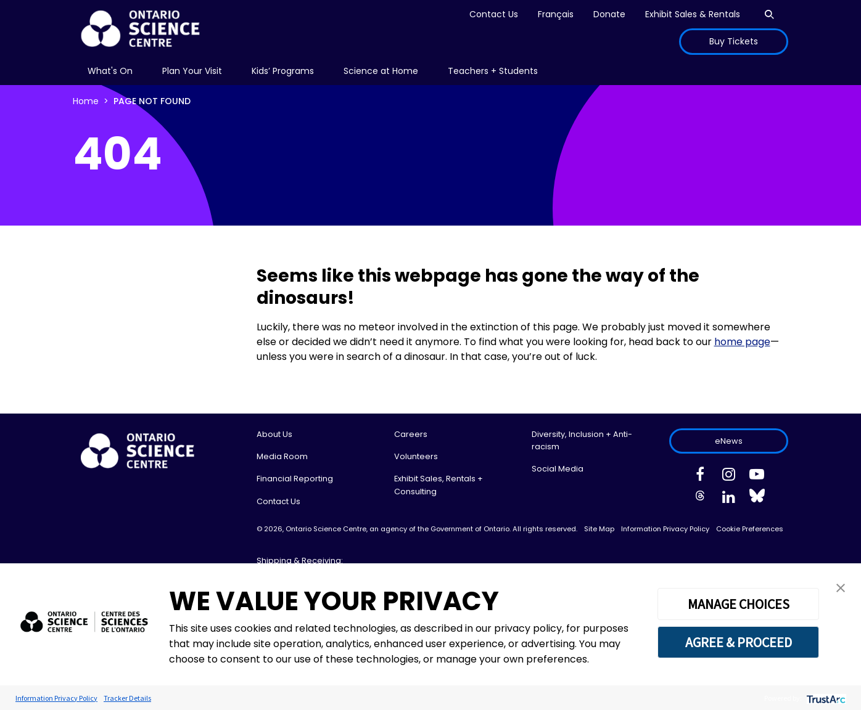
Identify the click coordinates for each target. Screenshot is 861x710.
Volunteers (416, 456)
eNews (729, 441)
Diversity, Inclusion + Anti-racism (582, 440)
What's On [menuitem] (110, 71)
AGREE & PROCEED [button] (738, 642)
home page (742, 342)
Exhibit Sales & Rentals (692, 14)
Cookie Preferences (749, 529)
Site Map (599, 529)
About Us (274, 434)
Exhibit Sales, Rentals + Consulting (438, 484)
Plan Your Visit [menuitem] (192, 71)
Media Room (282, 456)
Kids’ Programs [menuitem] (283, 71)
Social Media (557, 468)
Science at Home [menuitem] (381, 71)
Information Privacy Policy (665, 529)
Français (556, 14)
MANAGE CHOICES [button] (738, 604)
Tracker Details (127, 698)
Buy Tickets (733, 41)
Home (86, 101)
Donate (609, 14)
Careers (410, 434)
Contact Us (493, 14)
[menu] (110, 71)
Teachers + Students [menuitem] (493, 71)
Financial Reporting (295, 478)
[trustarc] (825, 698)
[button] (840, 587)
